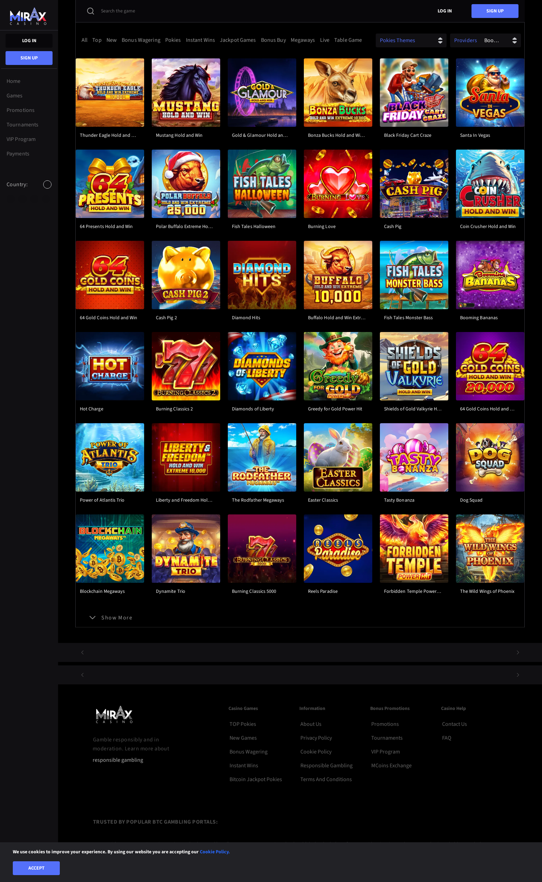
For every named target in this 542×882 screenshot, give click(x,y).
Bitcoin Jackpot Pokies (256, 779)
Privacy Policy (316, 738)
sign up (29, 58)
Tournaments (387, 738)
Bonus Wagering (249, 752)
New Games (243, 738)
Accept (36, 868)
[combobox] (29, 190)
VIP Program (385, 752)
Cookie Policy (315, 752)
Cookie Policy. (215, 851)
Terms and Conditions (326, 779)
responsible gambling (118, 760)
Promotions (385, 724)
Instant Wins (244, 765)
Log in (29, 40)
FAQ (446, 738)
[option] (11, 199)
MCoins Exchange (391, 765)
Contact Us (454, 724)
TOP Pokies (243, 724)
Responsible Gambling (326, 765)
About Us (310, 724)
